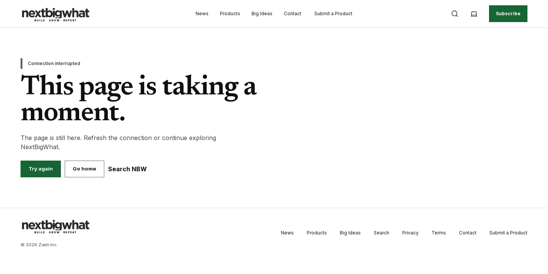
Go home (84, 169)
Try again (41, 169)
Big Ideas (262, 13)
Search (381, 233)
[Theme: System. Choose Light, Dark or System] (473, 13)
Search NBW (127, 169)
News (202, 13)
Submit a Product (333, 13)
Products (230, 13)
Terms (439, 233)
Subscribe (508, 13)
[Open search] (454, 13)
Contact (292, 13)
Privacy (410, 233)
